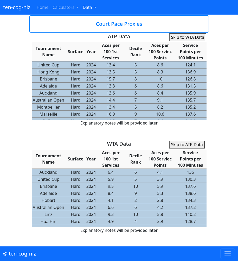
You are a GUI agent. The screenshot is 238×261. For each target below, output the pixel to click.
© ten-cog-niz (19, 253)
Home (43, 7)
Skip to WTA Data (187, 37)
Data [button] (88, 7)
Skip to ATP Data (187, 144)
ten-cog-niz (16, 7)
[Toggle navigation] (227, 253)
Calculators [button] (64, 7)
